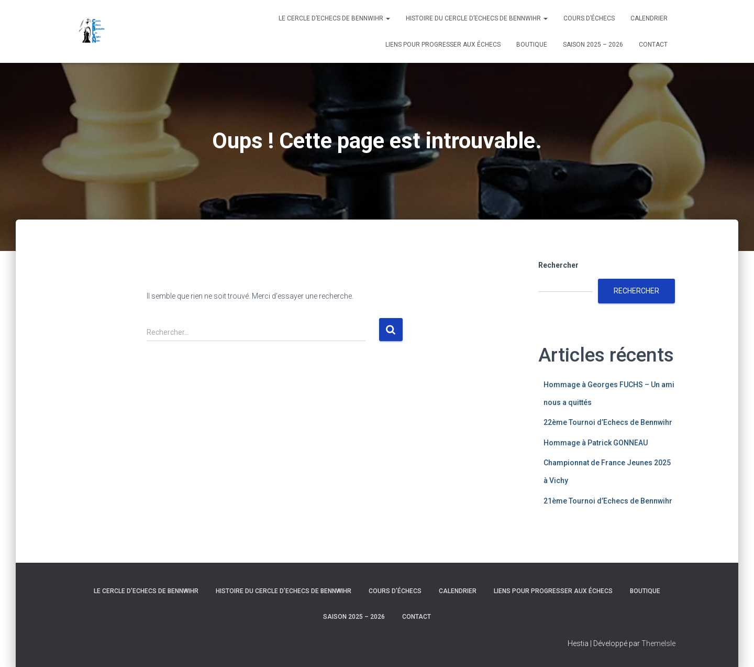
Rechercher (558, 265)
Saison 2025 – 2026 (593, 44)
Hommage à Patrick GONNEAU (596, 443)
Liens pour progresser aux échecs (443, 44)
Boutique (531, 44)
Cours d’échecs (589, 18)
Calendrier (649, 18)
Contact (653, 44)
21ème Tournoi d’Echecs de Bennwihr (608, 501)
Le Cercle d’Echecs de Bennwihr (334, 18)
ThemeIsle (658, 643)
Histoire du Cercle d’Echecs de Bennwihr (477, 18)
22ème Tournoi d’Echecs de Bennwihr (608, 422)
